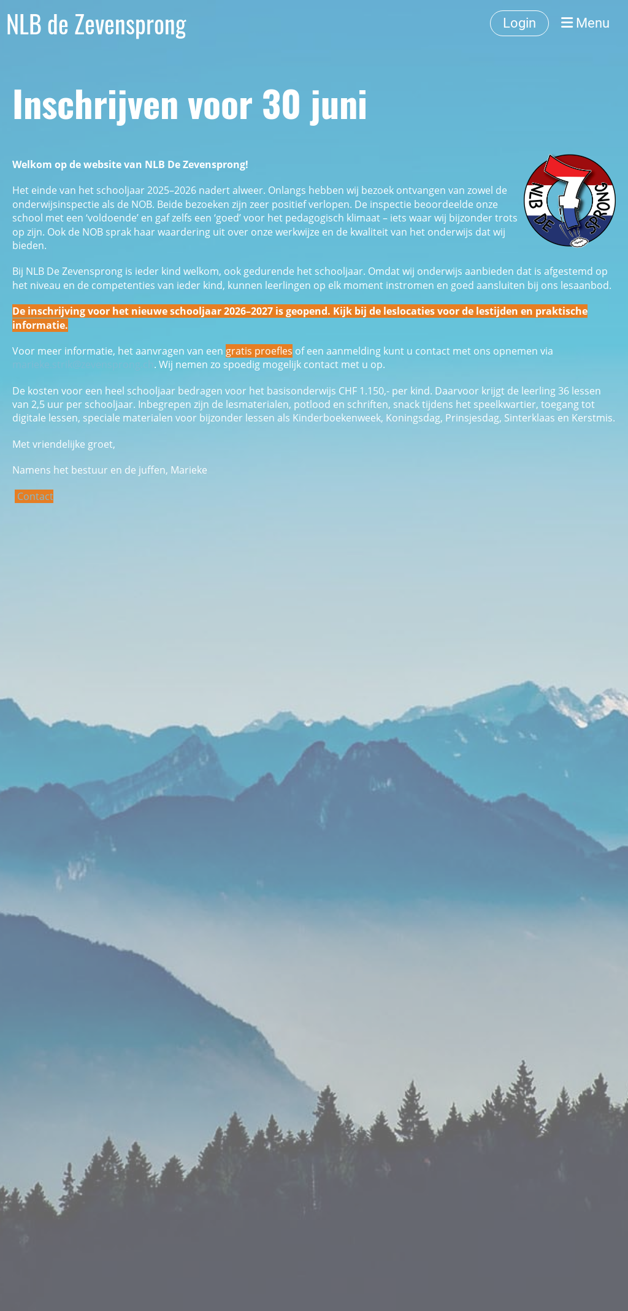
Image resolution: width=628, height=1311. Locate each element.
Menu (585, 23)
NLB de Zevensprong (96, 23)
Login (519, 23)
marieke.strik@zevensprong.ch (83, 364)
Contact (35, 496)
